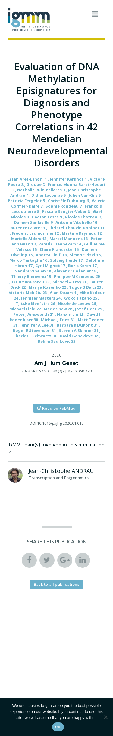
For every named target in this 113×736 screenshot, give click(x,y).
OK (58, 727)
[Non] (105, 717)
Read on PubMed (56, 408)
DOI (33, 423)
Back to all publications (56, 584)
